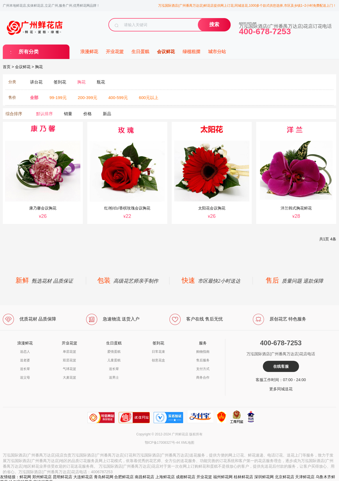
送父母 (25, 377)
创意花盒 (158, 360)
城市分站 (217, 51)
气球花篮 (69, 369)
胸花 (39, 67)
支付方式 (203, 369)
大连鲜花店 (83, 477)
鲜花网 (25, 477)
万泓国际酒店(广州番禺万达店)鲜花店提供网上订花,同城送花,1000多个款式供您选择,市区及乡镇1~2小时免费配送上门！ (247, 6)
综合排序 (14, 113)
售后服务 (203, 360)
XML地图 (188, 443)
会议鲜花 (166, 51)
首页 (7, 67)
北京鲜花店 (284, 477)
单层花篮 (69, 352)
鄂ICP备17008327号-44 (162, 443)
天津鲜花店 (305, 477)
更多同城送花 (281, 389)
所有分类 (29, 52)
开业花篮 (115, 51)
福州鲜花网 (223, 477)
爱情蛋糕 (114, 352)
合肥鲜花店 (124, 477)
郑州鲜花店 (42, 477)
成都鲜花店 (185, 477)
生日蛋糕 (140, 51)
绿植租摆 (191, 51)
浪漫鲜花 (89, 51)
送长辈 (25, 369)
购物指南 (203, 352)
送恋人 (25, 352)
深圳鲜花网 (264, 477)
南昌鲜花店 (144, 477)
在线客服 (281, 366)
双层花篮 (69, 360)
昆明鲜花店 (62, 477)
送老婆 (25, 360)
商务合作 (203, 377)
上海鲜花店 (165, 477)
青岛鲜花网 (103, 477)
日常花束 (158, 352)
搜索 (214, 24)
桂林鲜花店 (243, 477)
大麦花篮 (69, 377)
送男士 (114, 377)
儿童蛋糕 (114, 360)
